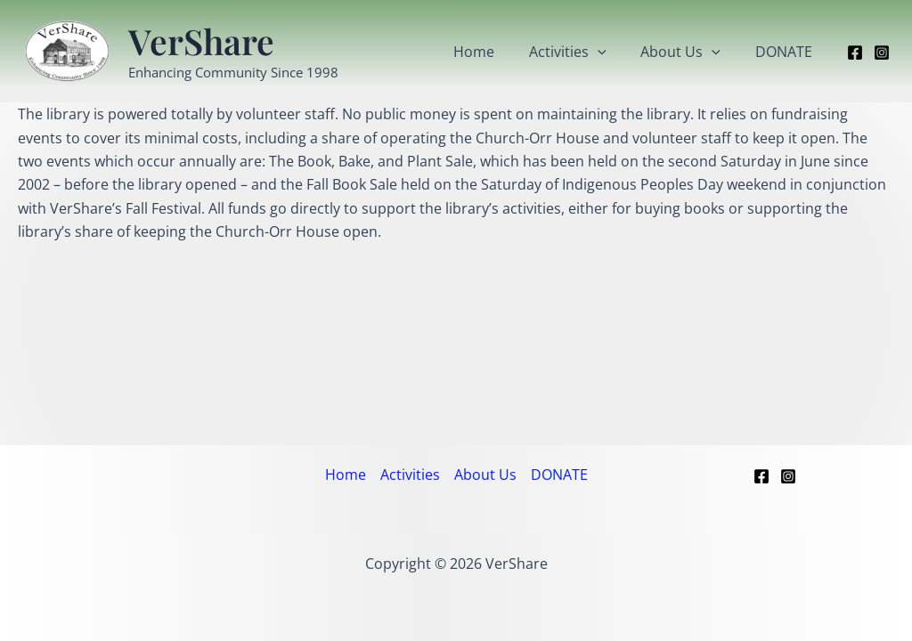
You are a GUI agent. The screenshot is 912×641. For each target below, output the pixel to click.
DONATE (786, 51)
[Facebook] (855, 53)
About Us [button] (689, 51)
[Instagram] (882, 53)
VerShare (201, 41)
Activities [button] (583, 51)
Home (495, 51)
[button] (613, 51)
